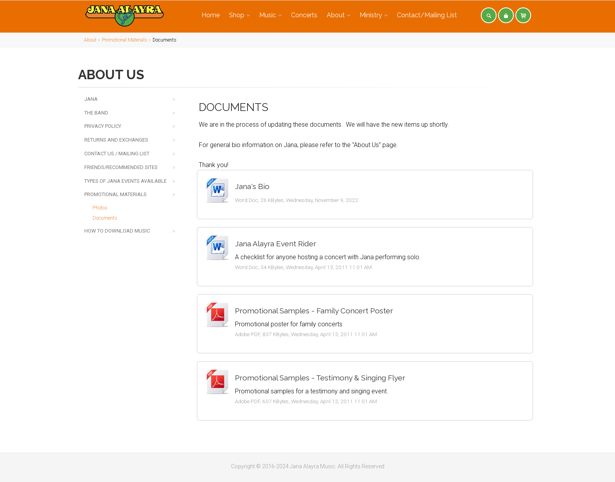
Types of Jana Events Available (125, 181)
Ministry (371, 15)
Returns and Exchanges (116, 140)
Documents (105, 218)
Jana (91, 99)
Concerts (304, 15)
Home (211, 15)
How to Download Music (117, 231)
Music (267, 15)
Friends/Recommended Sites (121, 167)
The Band (96, 113)
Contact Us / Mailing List (116, 153)
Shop (236, 15)
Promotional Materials (124, 40)
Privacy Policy (102, 126)
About (336, 15)
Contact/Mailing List (427, 15)
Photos (100, 208)
